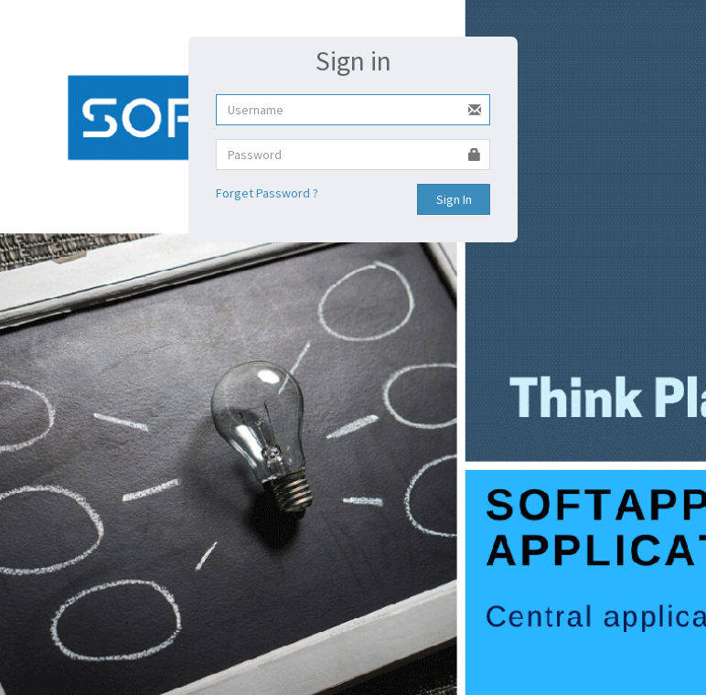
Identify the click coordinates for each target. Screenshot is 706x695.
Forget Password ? (267, 193)
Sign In (454, 199)
